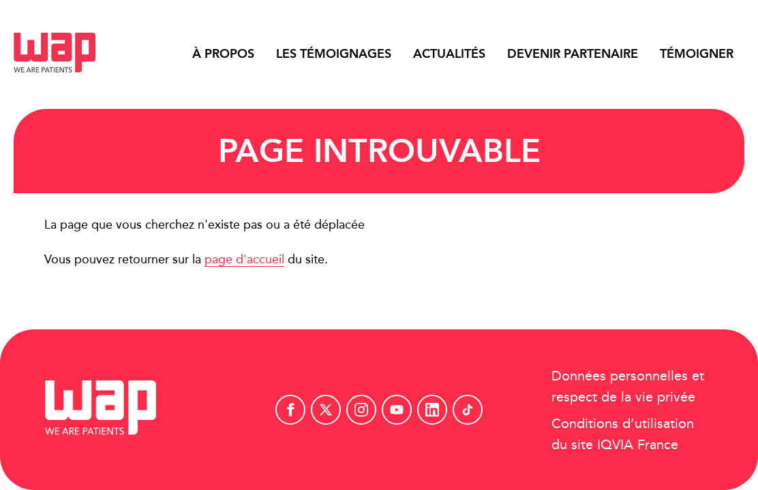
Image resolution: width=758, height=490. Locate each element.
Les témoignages (333, 53)
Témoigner (696, 53)
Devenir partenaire (572, 53)
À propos (223, 53)
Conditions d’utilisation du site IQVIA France (622, 433)
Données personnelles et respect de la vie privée (627, 386)
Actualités (449, 53)
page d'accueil (244, 259)
